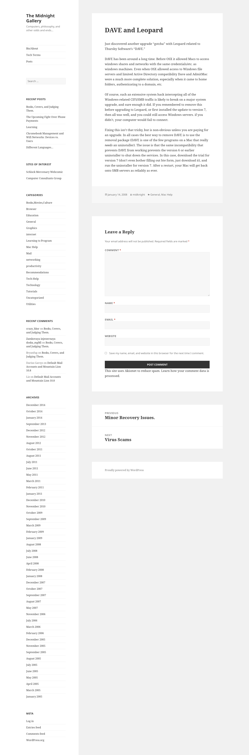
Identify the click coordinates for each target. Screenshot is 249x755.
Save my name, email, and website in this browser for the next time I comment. (156, 353)
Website (110, 336)
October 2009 (34, 512)
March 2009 (33, 525)
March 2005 (33, 690)
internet (31, 234)
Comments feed (35, 734)
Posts (29, 61)
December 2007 (35, 582)
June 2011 (32, 468)
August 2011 (33, 455)
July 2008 (31, 551)
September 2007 (36, 595)
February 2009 (35, 531)
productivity (33, 266)
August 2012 (33, 443)
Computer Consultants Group (43, 178)
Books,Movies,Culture (39, 202)
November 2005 (35, 646)
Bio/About (32, 48)
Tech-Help (32, 278)
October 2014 (34, 411)
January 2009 (34, 538)
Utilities (31, 304)
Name (110, 303)
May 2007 (32, 608)
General (31, 221)
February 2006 (35, 633)
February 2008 (35, 570)
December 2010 (35, 500)
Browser (31, 209)
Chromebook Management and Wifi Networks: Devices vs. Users (45, 137)
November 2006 (35, 614)
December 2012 (35, 430)
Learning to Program (39, 240)
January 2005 (34, 696)
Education (32, 215)
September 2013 (36, 424)
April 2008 (32, 563)
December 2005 (35, 639)
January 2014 (34, 417)
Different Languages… (39, 147)
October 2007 (34, 589)
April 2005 (32, 684)
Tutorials (31, 291)
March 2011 (33, 481)
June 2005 (32, 671)
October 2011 (34, 449)
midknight (139, 194)
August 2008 (33, 544)
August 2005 (33, 658)
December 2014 (35, 405)
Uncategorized (35, 297)
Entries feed (33, 727)
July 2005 (31, 665)
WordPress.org (35, 740)
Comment (113, 250)
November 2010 (35, 506)
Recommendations (37, 272)
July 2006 (31, 620)
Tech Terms (33, 55)
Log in (30, 721)
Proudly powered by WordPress (124, 470)
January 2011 (34, 493)
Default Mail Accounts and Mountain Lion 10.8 (44, 366)
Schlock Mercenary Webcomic (44, 172)
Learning (31, 127)
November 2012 (35, 436)
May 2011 (32, 474)
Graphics (31, 228)
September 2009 (36, 519)
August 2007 (33, 601)
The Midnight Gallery (40, 18)
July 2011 (31, 462)
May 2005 (32, 677)
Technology (33, 285)
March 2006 (33, 627)
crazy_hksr (32, 328)
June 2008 (32, 557)
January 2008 (34, 576)
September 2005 (36, 652)
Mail (29, 253)
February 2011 (35, 487)
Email (110, 319)
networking (33, 259)
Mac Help (32, 247)
